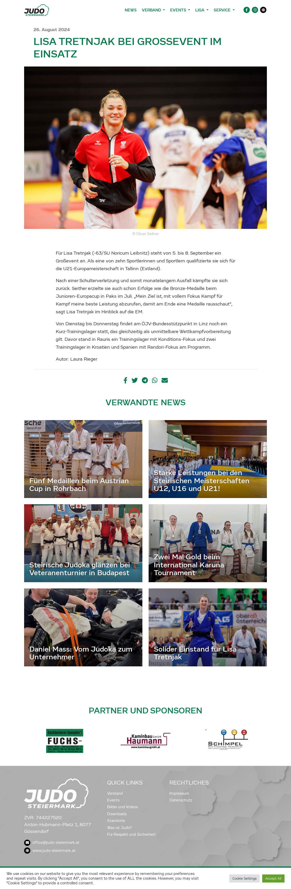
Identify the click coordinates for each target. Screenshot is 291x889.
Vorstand (115, 793)
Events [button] (178, 10)
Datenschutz (180, 800)
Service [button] (223, 10)
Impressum (179, 793)
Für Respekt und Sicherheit (131, 834)
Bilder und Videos (122, 807)
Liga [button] (200, 10)
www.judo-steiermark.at (49, 850)
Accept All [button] (273, 878)
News (131, 10)
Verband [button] (152, 10)
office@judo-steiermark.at (51, 842)
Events (113, 800)
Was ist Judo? (119, 827)
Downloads (117, 814)
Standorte (116, 820)
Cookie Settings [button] (244, 878)
